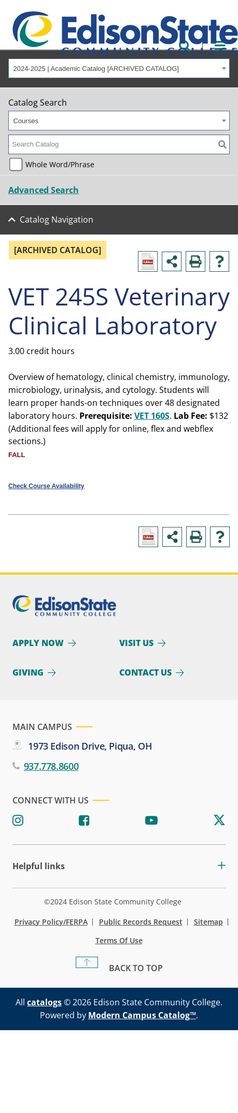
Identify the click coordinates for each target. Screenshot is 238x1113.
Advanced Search (43, 190)
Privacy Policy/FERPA (51, 922)
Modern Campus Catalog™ (142, 1015)
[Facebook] (84, 820)
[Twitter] (219, 821)
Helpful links (38, 866)
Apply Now (38, 643)
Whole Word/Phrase (59, 164)
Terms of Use (119, 940)
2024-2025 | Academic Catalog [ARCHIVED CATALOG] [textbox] (96, 68)
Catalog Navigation (56, 219)
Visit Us (136, 643)
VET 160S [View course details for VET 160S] (152, 415)
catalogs (44, 1002)
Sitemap (208, 922)
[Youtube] (151, 820)
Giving (28, 672)
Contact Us (145, 672)
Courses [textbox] (25, 121)
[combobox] (119, 68)
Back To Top (136, 968)
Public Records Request (141, 922)
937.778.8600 (51, 766)
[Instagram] (17, 820)
